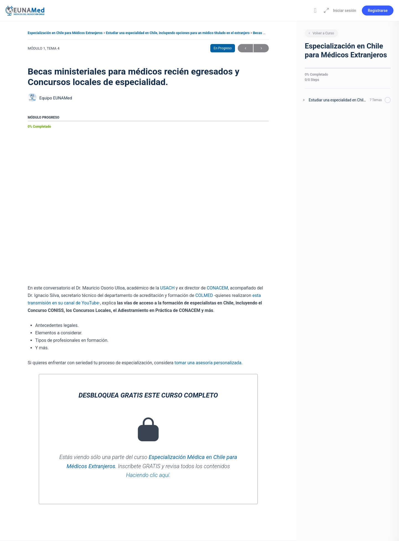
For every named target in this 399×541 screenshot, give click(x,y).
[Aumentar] (325, 10)
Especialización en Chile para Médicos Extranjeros (65, 33)
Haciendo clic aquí (147, 475)
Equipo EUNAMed (55, 98)
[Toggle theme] (315, 10)
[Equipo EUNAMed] (32, 98)
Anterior (245, 48)
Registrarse (378, 10)
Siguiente (261, 48)
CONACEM (217, 288)
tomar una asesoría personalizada (208, 362)
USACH (167, 288)
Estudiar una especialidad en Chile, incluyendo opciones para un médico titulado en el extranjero (178, 33)
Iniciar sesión (344, 10)
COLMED (204, 295)
